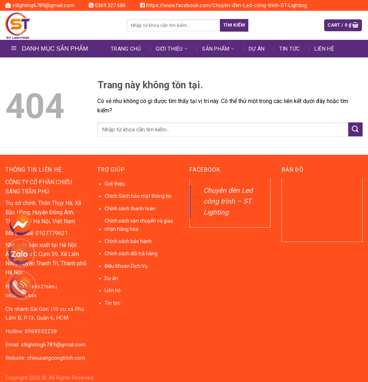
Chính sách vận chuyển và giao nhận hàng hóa (139, 225)
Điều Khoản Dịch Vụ (126, 266)
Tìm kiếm (234, 25)
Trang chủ (126, 49)
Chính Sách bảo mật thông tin (138, 196)
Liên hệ (324, 49)
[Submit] (355, 129)
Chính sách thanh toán (130, 208)
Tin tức (289, 49)
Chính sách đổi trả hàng (131, 253)
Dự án (111, 278)
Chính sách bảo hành (128, 241)
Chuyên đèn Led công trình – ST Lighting (228, 201)
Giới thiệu (172, 48)
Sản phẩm (218, 48)
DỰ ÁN (257, 49)
